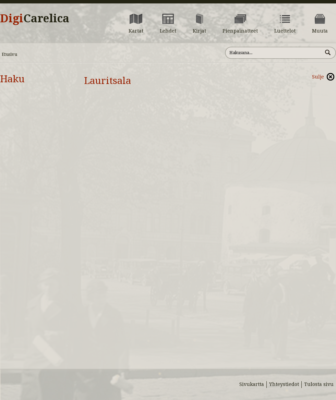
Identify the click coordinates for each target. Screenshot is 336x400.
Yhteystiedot (284, 384)
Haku (12, 79)
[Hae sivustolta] (274, 53)
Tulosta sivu (319, 384)
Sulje (318, 77)
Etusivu (9, 54)
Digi (34, 18)
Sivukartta (251, 384)
